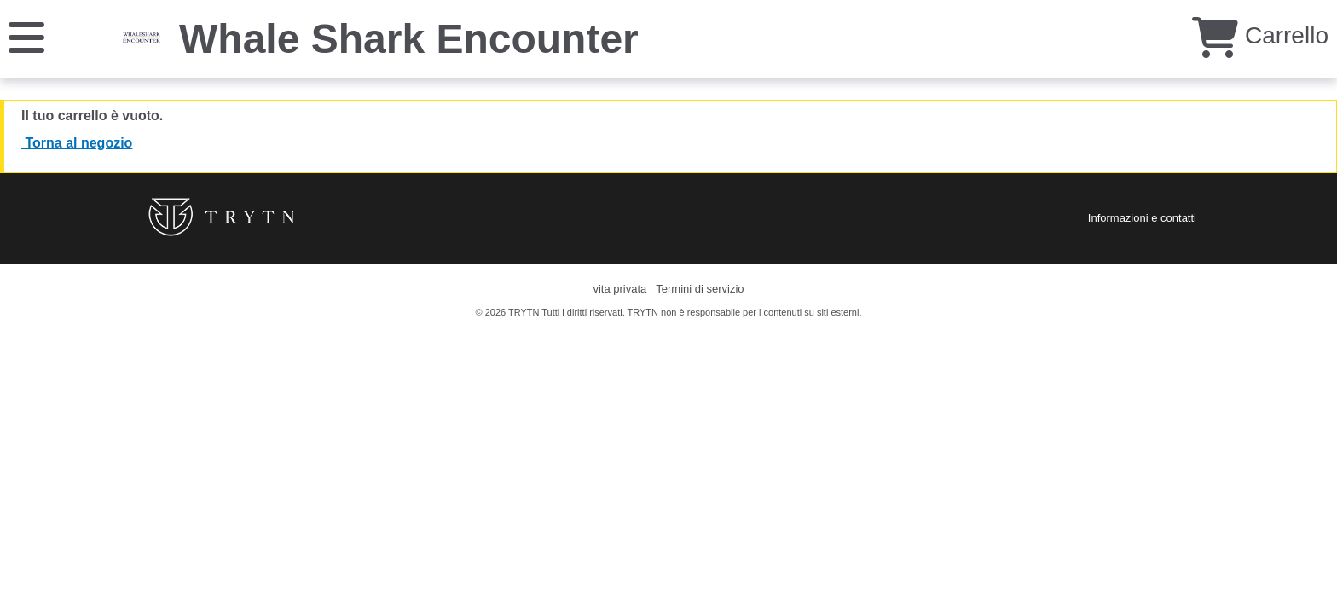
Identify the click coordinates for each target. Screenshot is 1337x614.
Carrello (1260, 35)
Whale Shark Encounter (409, 38)
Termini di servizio (700, 288)
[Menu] (26, 36)
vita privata (619, 288)
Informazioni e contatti (1142, 217)
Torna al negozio (76, 143)
